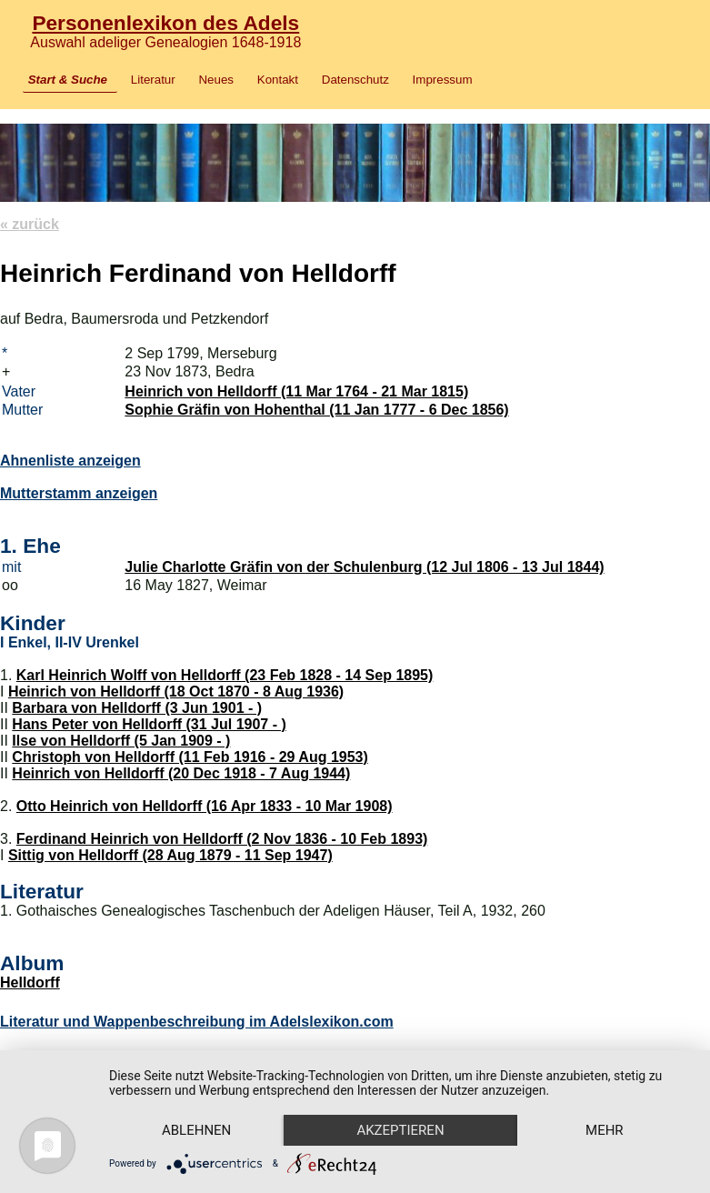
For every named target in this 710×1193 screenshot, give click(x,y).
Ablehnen (196, 1130)
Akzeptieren (400, 1130)
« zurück (29, 224)
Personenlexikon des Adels (165, 23)
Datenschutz (355, 79)
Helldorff (30, 982)
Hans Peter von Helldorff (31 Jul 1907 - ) (148, 724)
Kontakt (277, 79)
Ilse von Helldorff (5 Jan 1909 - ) (121, 740)
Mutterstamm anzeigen (78, 493)
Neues (216, 79)
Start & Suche (67, 79)
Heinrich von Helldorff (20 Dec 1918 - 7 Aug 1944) (181, 773)
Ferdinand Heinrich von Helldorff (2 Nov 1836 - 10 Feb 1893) (222, 839)
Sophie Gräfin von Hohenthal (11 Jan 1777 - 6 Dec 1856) (316, 409)
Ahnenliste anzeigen (70, 460)
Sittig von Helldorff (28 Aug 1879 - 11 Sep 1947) (170, 855)
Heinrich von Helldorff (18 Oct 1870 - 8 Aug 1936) (176, 691)
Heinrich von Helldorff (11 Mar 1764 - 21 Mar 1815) (296, 391)
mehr (604, 1130)
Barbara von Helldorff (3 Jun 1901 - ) (137, 708)
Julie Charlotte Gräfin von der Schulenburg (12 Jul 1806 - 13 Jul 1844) (364, 567)
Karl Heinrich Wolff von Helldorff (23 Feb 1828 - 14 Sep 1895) (225, 675)
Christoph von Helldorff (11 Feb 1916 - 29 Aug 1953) (190, 757)
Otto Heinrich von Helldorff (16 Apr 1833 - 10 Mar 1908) (204, 806)
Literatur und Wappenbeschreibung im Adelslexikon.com (197, 1021)
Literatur (153, 79)
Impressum (443, 79)
